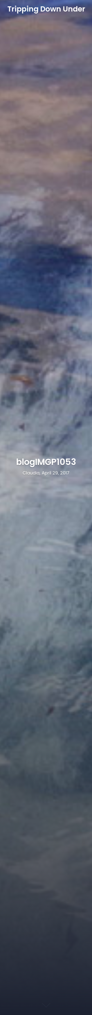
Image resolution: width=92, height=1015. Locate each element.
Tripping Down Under (46, 9)
